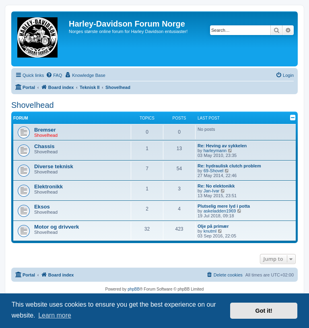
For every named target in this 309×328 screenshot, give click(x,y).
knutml (210, 231)
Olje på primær (213, 226)
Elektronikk (48, 187)
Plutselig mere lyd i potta (224, 206)
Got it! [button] (263, 310)
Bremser (45, 130)
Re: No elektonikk (216, 186)
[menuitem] (54, 75)
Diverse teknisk (53, 166)
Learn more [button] (54, 315)
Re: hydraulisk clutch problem (229, 165)
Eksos (42, 207)
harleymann (215, 150)
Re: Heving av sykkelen (222, 145)
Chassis (44, 146)
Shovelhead (32, 105)
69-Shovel (214, 170)
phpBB (134, 289)
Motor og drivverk (56, 227)
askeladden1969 (220, 210)
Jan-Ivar (212, 190)
